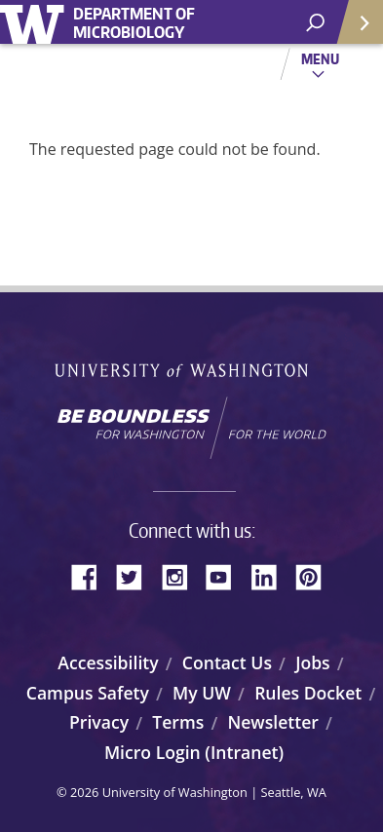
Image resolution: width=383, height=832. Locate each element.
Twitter (136, 574)
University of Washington (35, 22)
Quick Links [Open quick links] (353, 30)
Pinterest (315, 574)
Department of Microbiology (134, 23)
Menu (320, 58)
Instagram (181, 574)
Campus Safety (87, 692)
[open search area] (315, 23)
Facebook (91, 574)
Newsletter (273, 722)
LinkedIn (270, 574)
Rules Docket (308, 692)
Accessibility (107, 662)
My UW (201, 692)
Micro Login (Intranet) (194, 752)
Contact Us (227, 662)
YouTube (226, 574)
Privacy (99, 722)
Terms (178, 722)
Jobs (312, 662)
